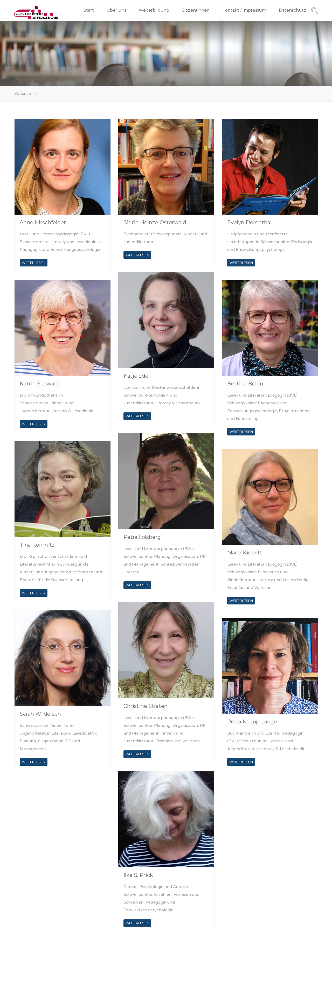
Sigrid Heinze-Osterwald (154, 222)
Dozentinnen (196, 10)
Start (89, 10)
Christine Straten (145, 706)
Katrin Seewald (39, 384)
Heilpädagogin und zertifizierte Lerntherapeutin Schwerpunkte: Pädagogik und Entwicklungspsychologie (269, 241)
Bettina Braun (245, 384)
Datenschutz (292, 10)
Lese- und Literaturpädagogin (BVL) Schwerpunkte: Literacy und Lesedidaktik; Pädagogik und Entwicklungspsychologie (60, 241)
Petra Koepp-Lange (252, 722)
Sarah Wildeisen (40, 714)
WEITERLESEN (33, 262)
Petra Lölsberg (142, 537)
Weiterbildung (154, 10)
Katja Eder (136, 376)
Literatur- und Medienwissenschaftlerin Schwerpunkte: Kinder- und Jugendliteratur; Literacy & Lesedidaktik (161, 395)
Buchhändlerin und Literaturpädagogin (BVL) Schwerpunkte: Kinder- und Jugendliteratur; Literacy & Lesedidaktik (265, 741)
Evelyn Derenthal (249, 222)
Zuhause (22, 93)
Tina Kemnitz (37, 545)
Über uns (116, 10)
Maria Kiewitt (244, 553)
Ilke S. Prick (138, 875)
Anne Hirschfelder (43, 222)
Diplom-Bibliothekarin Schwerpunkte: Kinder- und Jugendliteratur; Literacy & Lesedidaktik (58, 403)
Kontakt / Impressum (244, 10)
